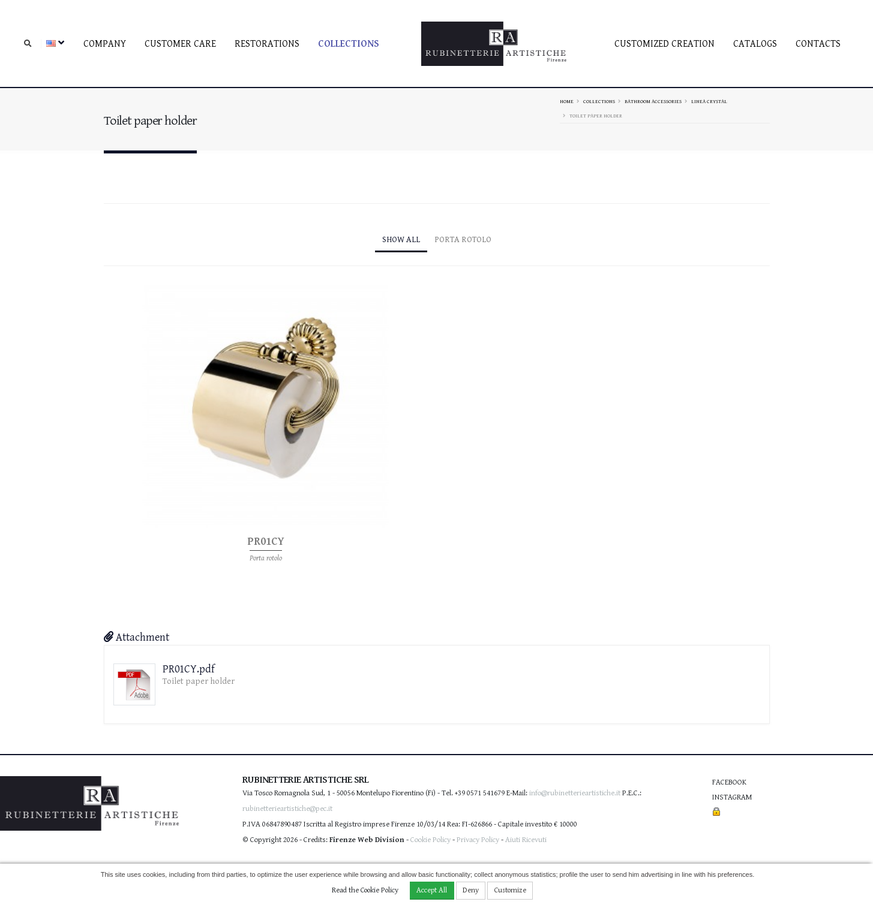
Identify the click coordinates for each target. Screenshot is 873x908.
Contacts (818, 44)
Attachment (136, 637)
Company (104, 44)
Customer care (180, 44)
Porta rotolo (462, 239)
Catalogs (755, 44)
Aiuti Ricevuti (526, 839)
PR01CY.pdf (189, 669)
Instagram (732, 797)
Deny (471, 890)
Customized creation (664, 44)
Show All (401, 239)
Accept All (431, 890)
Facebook (729, 782)
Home (567, 101)
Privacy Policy (478, 839)
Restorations (267, 44)
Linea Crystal (709, 101)
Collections (348, 44)
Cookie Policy (430, 839)
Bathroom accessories (653, 101)
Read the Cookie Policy (365, 890)
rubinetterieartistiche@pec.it (287, 808)
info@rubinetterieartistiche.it (574, 793)
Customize (510, 890)
